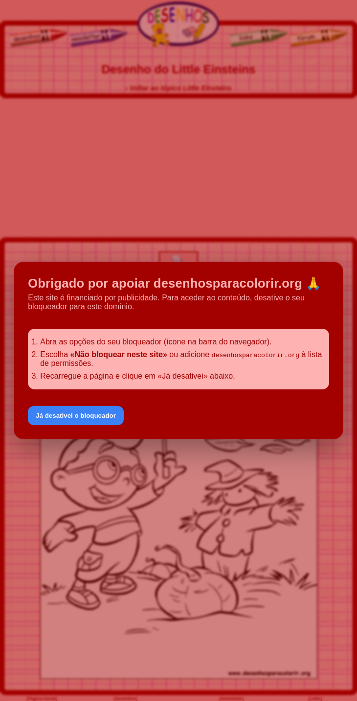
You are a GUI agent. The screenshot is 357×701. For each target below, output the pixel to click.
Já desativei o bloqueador (76, 415)
